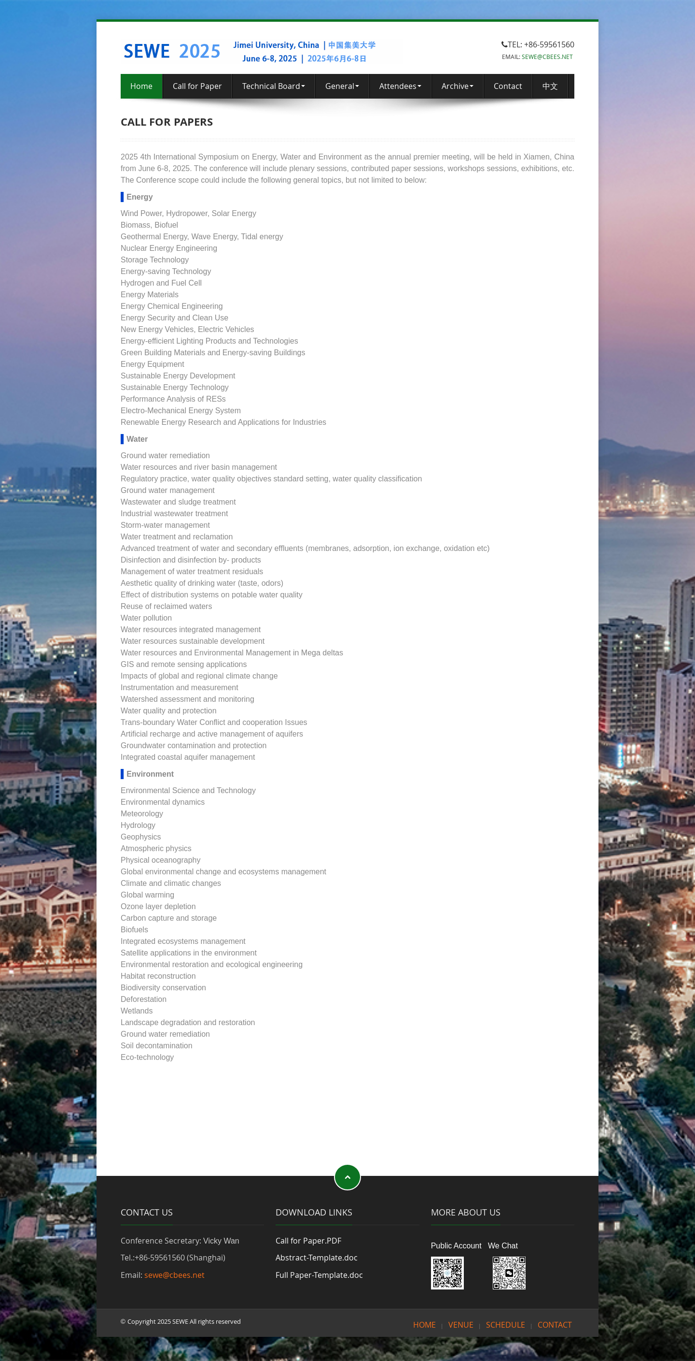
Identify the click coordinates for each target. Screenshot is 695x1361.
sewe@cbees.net (174, 1275)
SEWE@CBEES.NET (547, 56)
